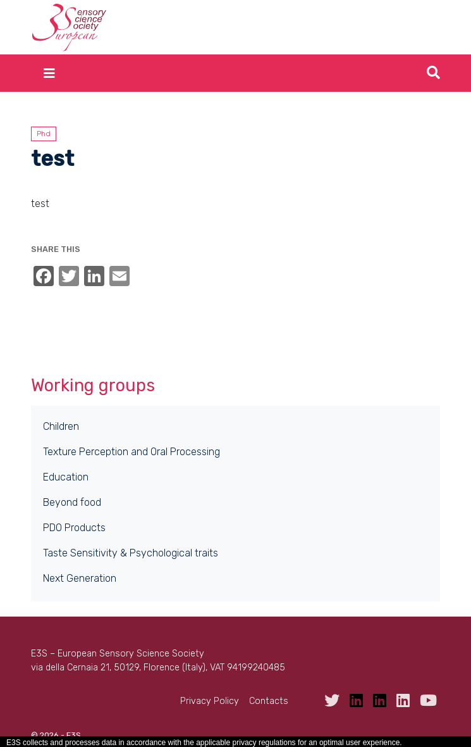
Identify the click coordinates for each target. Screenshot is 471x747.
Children (61, 426)
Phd (44, 133)
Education (66, 477)
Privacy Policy (209, 701)
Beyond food (72, 502)
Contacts (268, 701)
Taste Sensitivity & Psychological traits (130, 553)
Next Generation (79, 578)
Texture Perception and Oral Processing (131, 452)
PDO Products (74, 528)
